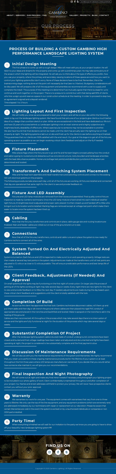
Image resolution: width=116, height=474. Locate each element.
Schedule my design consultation (95, 2)
